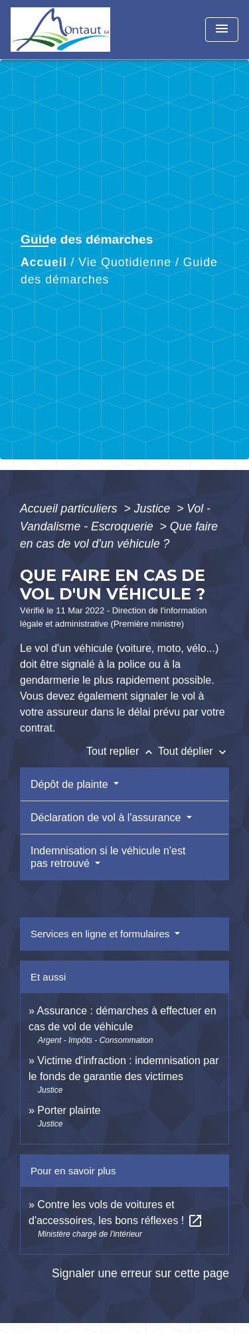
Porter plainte (68, 1110)
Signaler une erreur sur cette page (140, 1273)
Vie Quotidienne (124, 262)
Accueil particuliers (70, 508)
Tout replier (122, 751)
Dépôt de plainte (71, 784)
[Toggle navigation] (221, 29)
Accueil (44, 262)
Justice (154, 508)
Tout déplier (193, 751)
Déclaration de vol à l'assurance (107, 817)
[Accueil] (60, 29)
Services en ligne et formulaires (101, 933)
